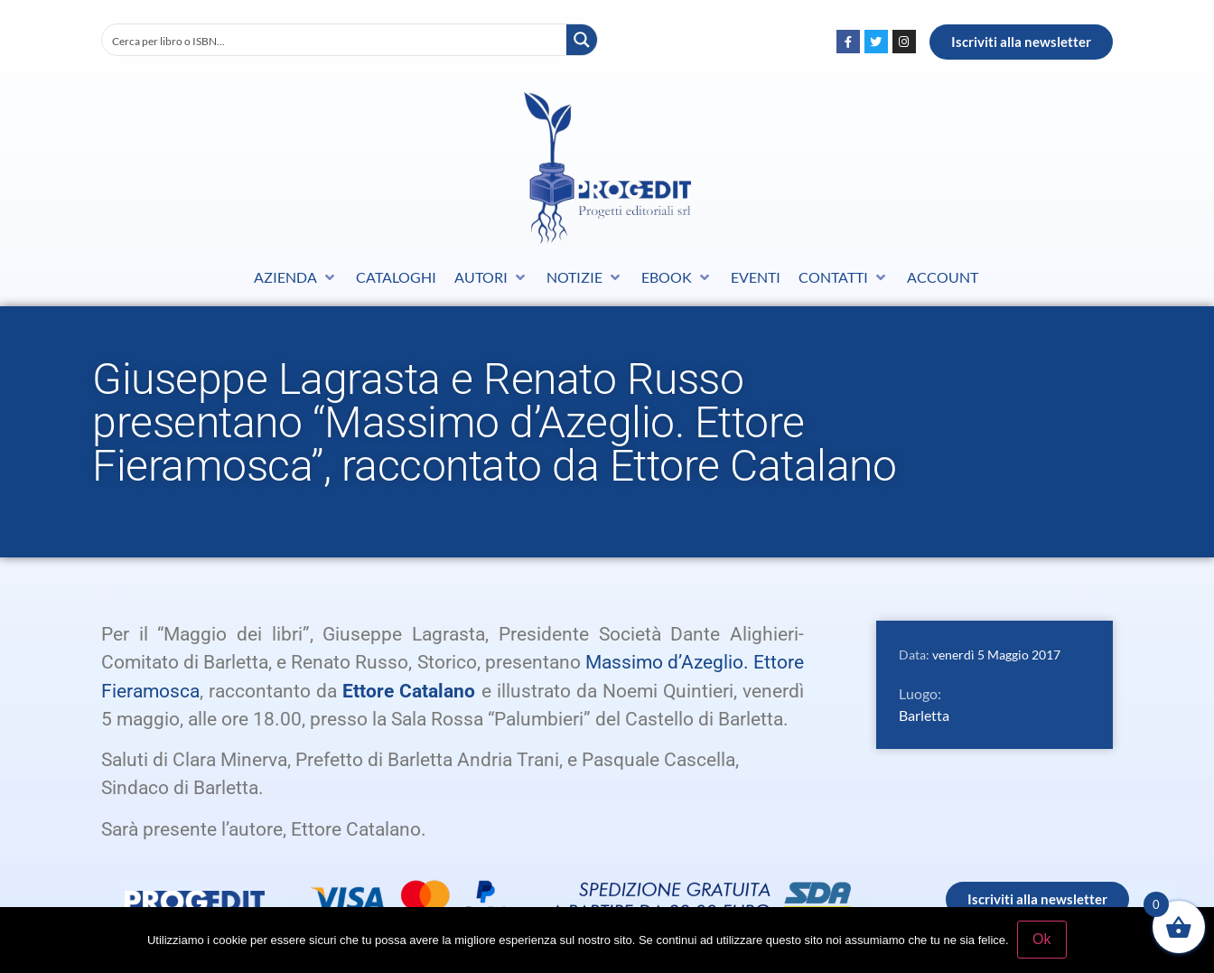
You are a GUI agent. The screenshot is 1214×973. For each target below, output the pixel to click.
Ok (1042, 940)
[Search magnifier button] (581, 39)
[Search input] (335, 39)
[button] (296, 277)
